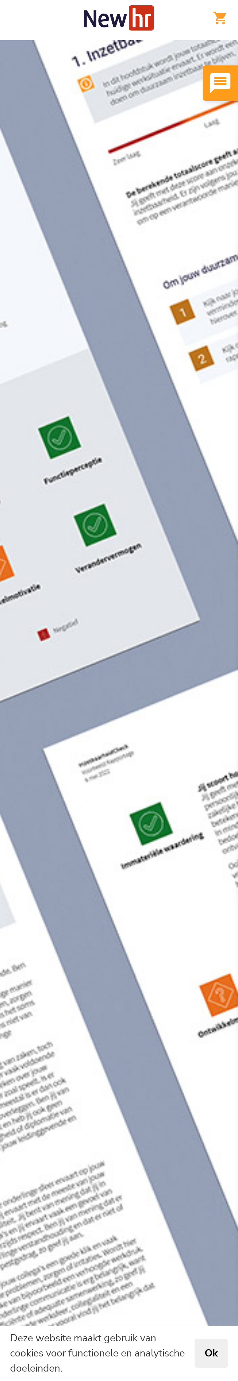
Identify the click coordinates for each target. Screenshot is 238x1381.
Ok (211, 1353)
